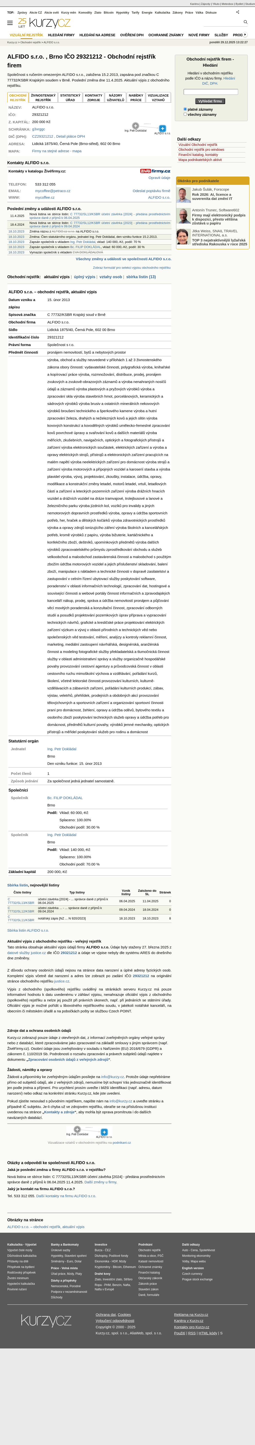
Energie (147, 12)
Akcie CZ (35, 12)
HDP (115, 1261)
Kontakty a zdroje (59, 1112)
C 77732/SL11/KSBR (21, 918)
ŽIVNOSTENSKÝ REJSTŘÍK (43, 98)
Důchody (56, 1297)
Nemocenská (59, 1286)
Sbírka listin (17, 885)
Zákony (177, 12)
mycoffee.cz (45, 197)
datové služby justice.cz (26, 953)
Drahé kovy (102, 1274)
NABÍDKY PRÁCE (136, 98)
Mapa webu (198, 1261)
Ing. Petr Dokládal (82, 242)
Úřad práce (58, 1274)
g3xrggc (38, 129)
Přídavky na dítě (17, 1261)
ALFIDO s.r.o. (52, 42)
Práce (189, 12)
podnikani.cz (122, 1142)
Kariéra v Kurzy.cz (189, 1321)
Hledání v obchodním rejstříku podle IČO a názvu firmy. (210, 78)
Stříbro (128, 1279)
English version (193, 1268)
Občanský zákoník (150, 1278)
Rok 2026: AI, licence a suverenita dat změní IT (212, 196)
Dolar (78, 1261)
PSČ (161, 1256)
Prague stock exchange (197, 1279)
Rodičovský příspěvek (21, 1272)
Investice (101, 1244)
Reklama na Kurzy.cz (191, 1314)
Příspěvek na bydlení (20, 1267)
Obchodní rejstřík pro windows (201, 150)
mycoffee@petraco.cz (52, 191)
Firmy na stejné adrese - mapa (56, 151)
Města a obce (147, 1256)
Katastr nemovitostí (150, 1261)
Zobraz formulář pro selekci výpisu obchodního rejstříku (131, 267)
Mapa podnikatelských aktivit (200, 160)
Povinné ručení (17, 1289)
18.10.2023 (16, 231)
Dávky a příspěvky (63, 1280)
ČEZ (108, 1250)
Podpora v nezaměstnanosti (69, 1291)
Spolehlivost (207, 1250)
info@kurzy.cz (112, 1077)
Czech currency (192, 1274)
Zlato (98, 12)
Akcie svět (51, 12)
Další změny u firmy (100, 1182)
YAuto (216, 3)
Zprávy (22, 12)
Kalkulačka (162, 12)
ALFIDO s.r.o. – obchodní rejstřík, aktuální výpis (46, 1227)
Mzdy (70, 1274)
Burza (98, 1250)
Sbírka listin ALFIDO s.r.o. (28, 930)
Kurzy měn (68, 12)
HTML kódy (208, 1333)
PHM (107, 1285)
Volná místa (69, 1268)
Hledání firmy (61, 35)
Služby (221, 35)
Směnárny (57, 1261)
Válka (199, 12)
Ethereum (129, 1267)
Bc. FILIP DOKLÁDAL (85, 247)
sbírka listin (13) (141, 277)
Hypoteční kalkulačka (21, 1283)
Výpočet (30, 1244)
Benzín (116, 1285)
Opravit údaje (159, 178)
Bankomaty (71, 1244)
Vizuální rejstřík (26, 35)
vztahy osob (111, 277)
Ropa (98, 1285)
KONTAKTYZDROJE (93, 98)
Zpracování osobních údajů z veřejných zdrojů (68, 1059)
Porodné (75, 1286)
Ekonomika (102, 1261)
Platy (79, 1274)
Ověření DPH (132, 35)
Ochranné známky (166, 35)
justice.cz (61, 981)
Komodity (85, 12)
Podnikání (145, 1244)
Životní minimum (18, 1278)
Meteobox (227, 3)
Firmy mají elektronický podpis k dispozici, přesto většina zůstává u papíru (219, 219)
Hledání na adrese (97, 35)
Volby (185, 1261)
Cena (194, 1250)
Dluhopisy (101, 1256)
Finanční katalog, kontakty (198, 155)
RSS (192, 1333)
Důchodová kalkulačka (21, 1256)
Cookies (124, 1314)
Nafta (126, 1285)
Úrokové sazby (60, 1250)
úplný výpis (84, 277)
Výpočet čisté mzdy (19, 1250)
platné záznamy (198, 109)
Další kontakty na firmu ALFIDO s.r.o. (66, 1196)
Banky (55, 1244)
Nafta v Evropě (104, 1289)
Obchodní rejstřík (30, 42)
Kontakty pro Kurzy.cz (191, 1327)
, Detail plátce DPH (58, 136)
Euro (70, 1261)
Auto (185, 1250)
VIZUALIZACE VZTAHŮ (158, 98)
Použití (179, 1333)
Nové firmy (199, 35)
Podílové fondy (118, 1256)
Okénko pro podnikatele (198, 181)
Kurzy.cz (12, 42)
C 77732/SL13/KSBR (21, 900)
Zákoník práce (147, 1283)
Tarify (135, 12)
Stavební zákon (148, 1289)
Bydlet (239, 3)
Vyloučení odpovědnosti (115, 1321)
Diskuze (211, 12)
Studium (250, 3)
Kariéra (194, 3)
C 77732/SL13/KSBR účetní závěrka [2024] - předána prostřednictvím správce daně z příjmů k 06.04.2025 (100, 215)
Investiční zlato (112, 1279)
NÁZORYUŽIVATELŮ (115, 98)
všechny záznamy (200, 114)
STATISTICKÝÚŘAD (70, 98)
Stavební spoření (76, 1256)
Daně (141, 1295)
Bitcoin (109, 12)
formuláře (153, 1295)
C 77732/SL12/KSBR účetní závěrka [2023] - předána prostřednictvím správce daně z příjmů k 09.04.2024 (100, 224)
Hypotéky (122, 12)
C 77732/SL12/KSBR (21, 909)
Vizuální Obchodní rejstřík (197, 145)
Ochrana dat (106, 1314)
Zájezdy (205, 3)
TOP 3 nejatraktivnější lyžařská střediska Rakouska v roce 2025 (219, 242)
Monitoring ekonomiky (196, 1256)
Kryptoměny (102, 1267)
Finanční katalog (149, 1272)
